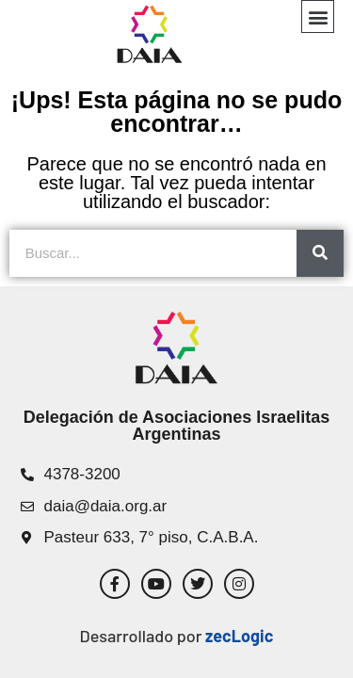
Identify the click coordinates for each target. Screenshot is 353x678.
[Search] (320, 253)
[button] (317, 16)
